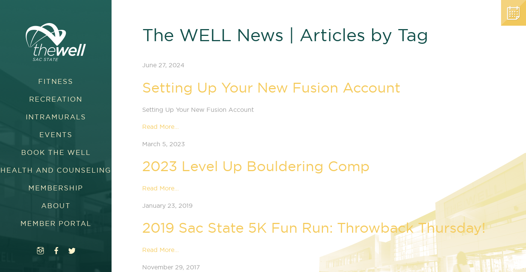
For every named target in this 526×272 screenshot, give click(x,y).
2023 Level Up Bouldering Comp (256, 166)
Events (56, 134)
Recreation (55, 99)
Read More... (160, 126)
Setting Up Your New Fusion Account (271, 87)
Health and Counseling (55, 170)
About (56, 205)
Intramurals (56, 117)
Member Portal (56, 223)
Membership (55, 188)
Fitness (55, 81)
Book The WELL (56, 152)
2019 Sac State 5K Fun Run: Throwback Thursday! (314, 227)
